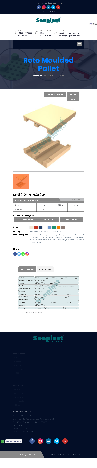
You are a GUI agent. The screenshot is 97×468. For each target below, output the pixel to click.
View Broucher (72, 220)
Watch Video (49, 220)
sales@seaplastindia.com (69, 33)
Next (73, 100)
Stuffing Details (26, 220)
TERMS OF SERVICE (64, 455)
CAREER (52, 455)
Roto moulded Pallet (48, 64)
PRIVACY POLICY (78, 455)
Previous (73, 95)
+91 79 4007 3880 (25, 33)
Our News (52, 11)
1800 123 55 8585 (25, 35)
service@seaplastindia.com (70, 35)
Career (44, 11)
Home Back (37, 76)
